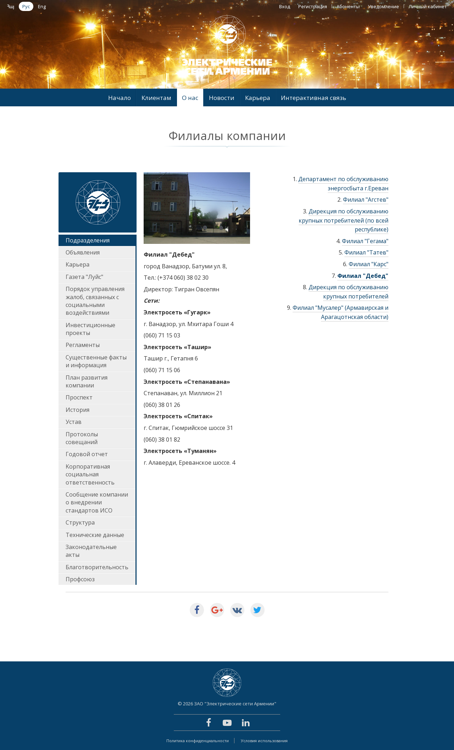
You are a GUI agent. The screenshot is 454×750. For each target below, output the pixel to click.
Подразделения (88, 240)
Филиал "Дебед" (362, 276)
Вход (284, 6)
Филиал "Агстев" (365, 199)
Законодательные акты (91, 551)
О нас (190, 98)
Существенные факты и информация (96, 361)
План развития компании (86, 381)
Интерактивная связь (313, 98)
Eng (42, 6)
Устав (74, 422)
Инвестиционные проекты (90, 329)
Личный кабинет (428, 6)
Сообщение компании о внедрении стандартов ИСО (97, 502)
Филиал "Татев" (366, 252)
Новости (221, 98)
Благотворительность (97, 567)
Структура (80, 522)
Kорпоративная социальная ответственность (90, 474)
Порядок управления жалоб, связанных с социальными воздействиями (95, 301)
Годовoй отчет (87, 454)
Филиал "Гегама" (365, 241)
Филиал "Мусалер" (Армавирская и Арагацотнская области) (340, 312)
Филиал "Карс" (368, 264)
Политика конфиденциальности (197, 740)
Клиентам (156, 98)
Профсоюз (80, 579)
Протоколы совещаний (82, 438)
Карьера (257, 98)
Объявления (83, 252)
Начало (119, 98)
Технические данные (95, 535)
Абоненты (348, 6)
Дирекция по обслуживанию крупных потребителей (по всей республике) (343, 220)
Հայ (10, 6)
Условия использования (264, 740)
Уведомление (383, 6)
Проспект (79, 397)
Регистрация (312, 6)
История (77, 410)
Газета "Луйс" (84, 277)
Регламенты (83, 345)
